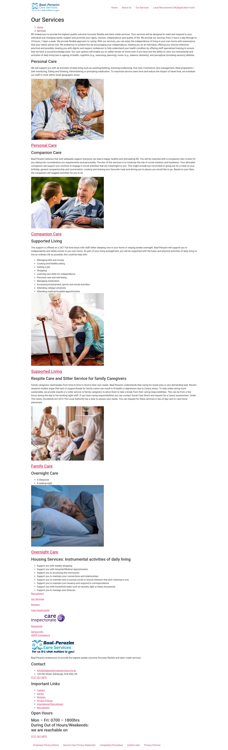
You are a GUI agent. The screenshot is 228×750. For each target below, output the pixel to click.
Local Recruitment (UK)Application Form (174, 7)
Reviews (35, 604)
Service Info (37, 631)
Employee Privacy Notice (46, 745)
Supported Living (46, 371)
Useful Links (133, 745)
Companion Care (46, 234)
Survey (40, 693)
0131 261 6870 (39, 677)
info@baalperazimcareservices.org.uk (56, 670)
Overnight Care (44, 552)
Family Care (41, 466)
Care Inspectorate (40, 610)
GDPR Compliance (40, 635)
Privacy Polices (45, 700)
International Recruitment (50, 704)
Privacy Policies (152, 745)
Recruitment (37, 593)
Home (114, 7)
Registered (36, 626)
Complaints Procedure (111, 745)
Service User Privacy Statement (79, 745)
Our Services (142, 7)
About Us (126, 7)
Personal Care (44, 145)
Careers (41, 690)
